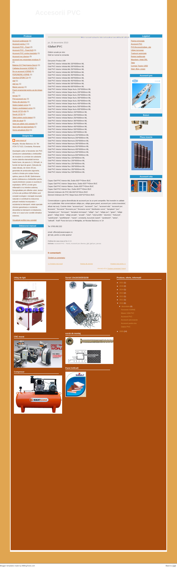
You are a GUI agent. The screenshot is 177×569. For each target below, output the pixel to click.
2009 (121, 331)
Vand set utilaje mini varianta (23, 124)
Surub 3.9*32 (17, 114)
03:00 (70, 241)
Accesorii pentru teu (129, 323)
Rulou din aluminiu (19, 102)
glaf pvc (15, 84)
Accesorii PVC (58, 12)
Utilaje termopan (137, 50)
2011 (121, 300)
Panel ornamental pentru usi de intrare (27, 90)
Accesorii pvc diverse (20, 56)
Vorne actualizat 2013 (20, 130)
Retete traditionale (138, 56)
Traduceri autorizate (139, 53)
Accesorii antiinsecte (20, 41)
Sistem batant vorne (20, 105)
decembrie (125, 306)
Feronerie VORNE (128, 310)
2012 (121, 296)
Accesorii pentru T (19, 44)
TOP (174, 566)
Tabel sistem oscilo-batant (22, 117)
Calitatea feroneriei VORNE (23, 68)
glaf (13, 81)
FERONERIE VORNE (21, 74)
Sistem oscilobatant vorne (22, 108)
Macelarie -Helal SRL (139, 60)
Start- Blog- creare (138, 69)
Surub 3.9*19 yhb (19, 111)
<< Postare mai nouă (55, 264)
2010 (121, 303)
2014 (121, 289)
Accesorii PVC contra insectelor (24, 53)
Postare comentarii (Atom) (117, 268)
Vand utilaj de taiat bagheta (23, 127)
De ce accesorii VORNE (21, 71)
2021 (121, 283)
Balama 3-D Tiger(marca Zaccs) (24, 65)
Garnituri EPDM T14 (20, 78)
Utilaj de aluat (17, 121)
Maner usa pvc (18, 87)
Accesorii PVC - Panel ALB (22, 50)
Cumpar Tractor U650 (139, 66)
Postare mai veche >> (118, 264)
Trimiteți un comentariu (56, 258)
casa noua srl (21, 140)
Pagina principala (137, 41)
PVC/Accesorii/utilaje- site (141, 47)
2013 (121, 293)
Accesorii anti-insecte (129, 320)
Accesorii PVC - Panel (21, 47)
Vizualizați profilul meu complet (24, 220)
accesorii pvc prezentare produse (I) (26, 60)
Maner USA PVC (127, 313)
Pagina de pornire (86, 264)
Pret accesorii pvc (19, 99)
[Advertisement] (88, 430)
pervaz (15, 96)
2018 (121, 286)
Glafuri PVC (55, 46)
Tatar (133, 63)
